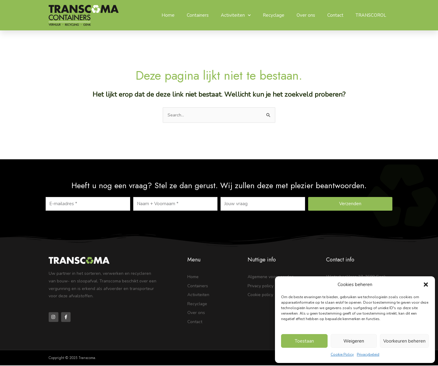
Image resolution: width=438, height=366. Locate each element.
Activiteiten (236, 15)
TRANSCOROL (371, 15)
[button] (426, 284)
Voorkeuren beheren (404, 341)
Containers (198, 15)
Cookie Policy (342, 354)
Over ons (306, 15)
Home (168, 15)
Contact (335, 15)
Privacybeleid (368, 354)
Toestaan (304, 341)
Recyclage (273, 15)
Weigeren (353, 341)
